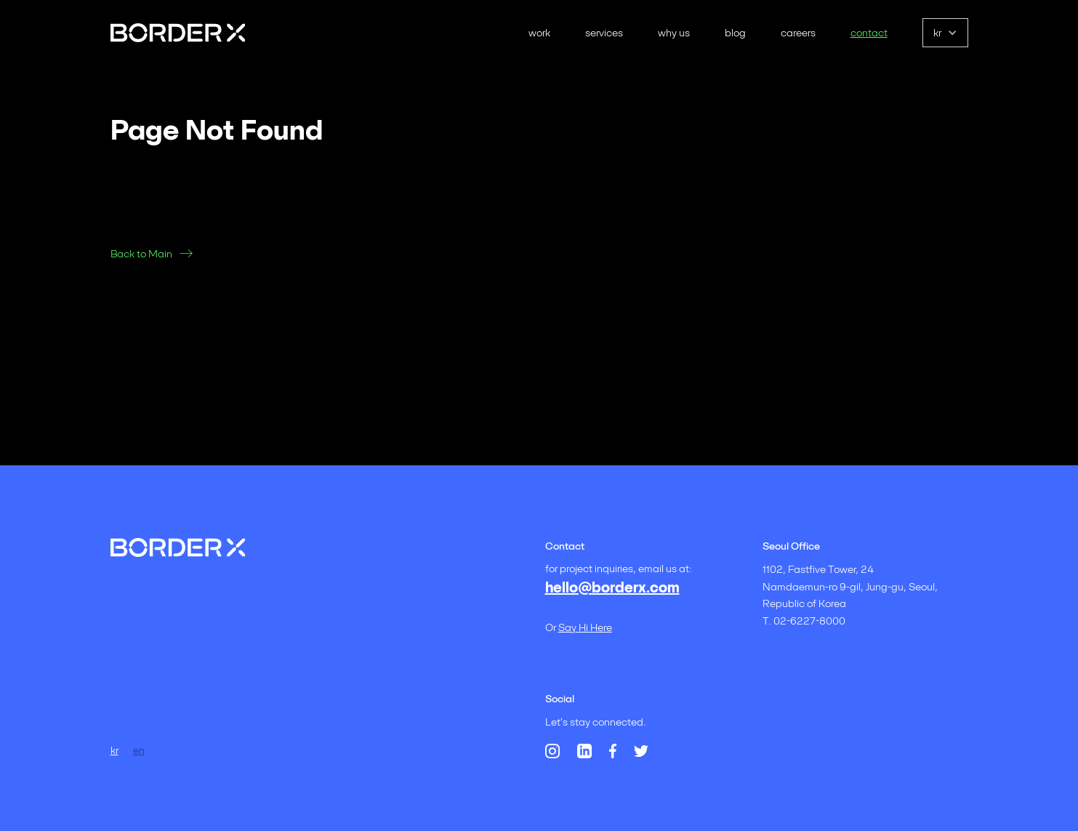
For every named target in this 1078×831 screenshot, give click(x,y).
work (539, 33)
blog (735, 33)
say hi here (585, 627)
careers (798, 33)
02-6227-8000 (809, 621)
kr (114, 750)
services (604, 33)
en (139, 750)
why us (674, 33)
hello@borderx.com (612, 587)
